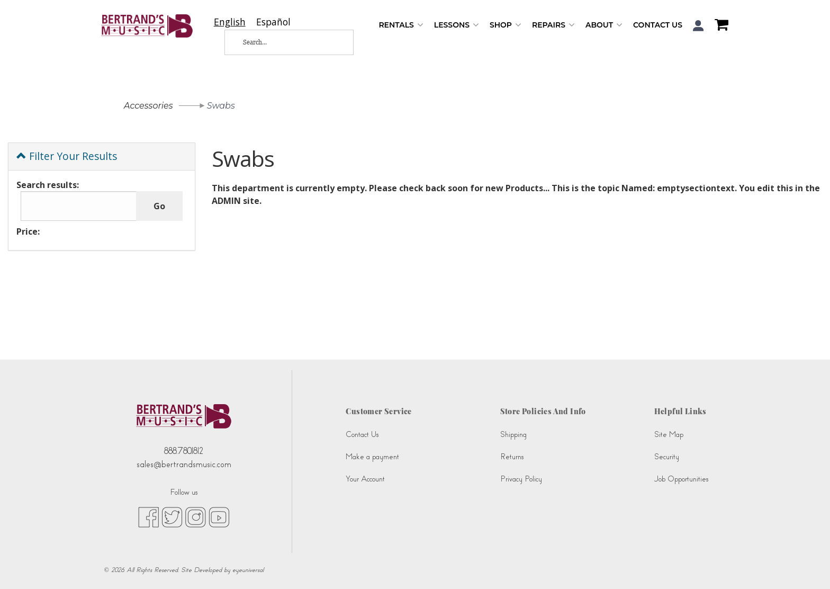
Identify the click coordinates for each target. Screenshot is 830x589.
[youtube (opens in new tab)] (219, 517)
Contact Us (657, 25)
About (603, 25)
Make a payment (372, 456)
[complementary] (806, 565)
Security (666, 456)
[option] (273, 22)
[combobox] (230, 22)
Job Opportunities (681, 479)
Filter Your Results (66, 156)
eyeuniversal (248, 570)
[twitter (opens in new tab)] (172, 517)
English (230, 22)
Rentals (400, 25)
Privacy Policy (521, 479)
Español (273, 22)
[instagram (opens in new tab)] (195, 517)
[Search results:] (79, 206)
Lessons (456, 25)
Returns (512, 456)
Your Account (365, 479)
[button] (698, 25)
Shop (505, 25)
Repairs (553, 25)
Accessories (148, 106)
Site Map (668, 434)
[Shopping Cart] (718, 26)
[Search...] (280, 42)
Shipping (513, 434)
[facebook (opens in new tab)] (148, 517)
